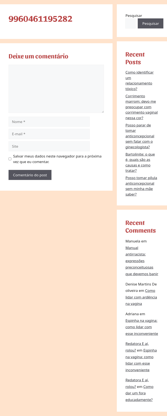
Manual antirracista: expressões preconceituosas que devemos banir (141, 260)
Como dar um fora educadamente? (139, 393)
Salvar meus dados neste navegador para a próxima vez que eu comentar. (57, 159)
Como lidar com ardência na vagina (141, 297)
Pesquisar (133, 15)
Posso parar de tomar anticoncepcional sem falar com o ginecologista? (139, 136)
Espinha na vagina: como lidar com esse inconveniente (141, 327)
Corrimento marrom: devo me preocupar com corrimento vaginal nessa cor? (141, 107)
